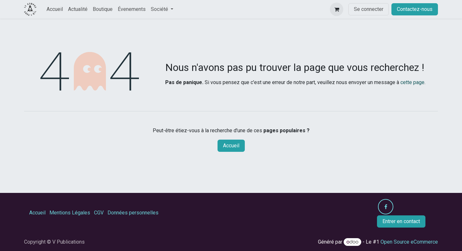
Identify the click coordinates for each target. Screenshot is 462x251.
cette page (412, 82)
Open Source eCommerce (409, 242)
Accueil (231, 146)
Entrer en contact (401, 221)
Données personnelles (132, 213)
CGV (99, 213)
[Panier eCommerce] (336, 9)
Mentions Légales (69, 213)
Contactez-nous (414, 9)
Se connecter (368, 9)
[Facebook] (385, 206)
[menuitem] (54, 9)
